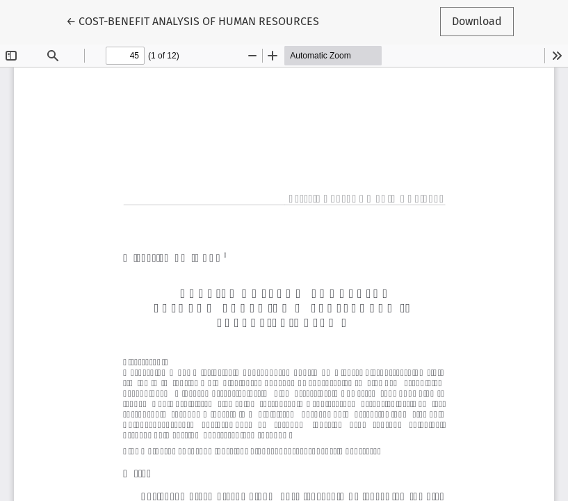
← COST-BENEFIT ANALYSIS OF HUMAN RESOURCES (192, 20)
